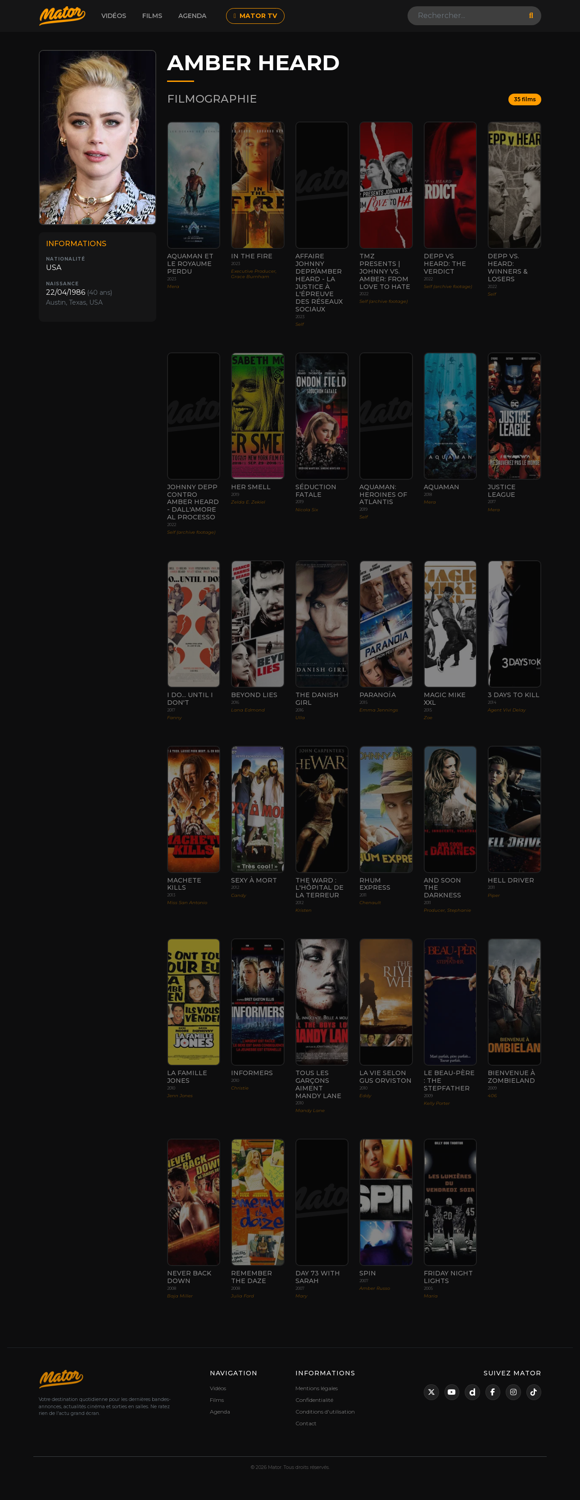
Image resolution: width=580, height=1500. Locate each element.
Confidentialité (314, 1399)
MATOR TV (255, 16)
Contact (306, 1423)
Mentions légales (316, 1388)
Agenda (192, 16)
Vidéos (113, 16)
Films (152, 16)
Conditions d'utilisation (325, 1411)
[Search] (465, 16)
